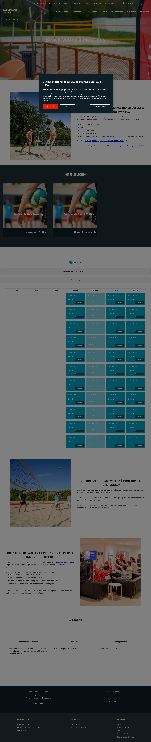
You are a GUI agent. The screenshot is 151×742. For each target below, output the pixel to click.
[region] (76, 93)
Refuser (67, 106)
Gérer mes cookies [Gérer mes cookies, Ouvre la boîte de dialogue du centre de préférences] (100, 106)
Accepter (50, 106)
